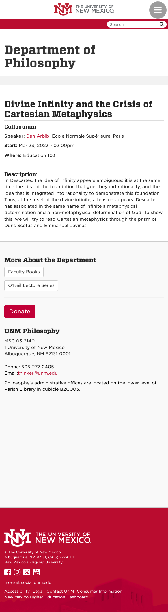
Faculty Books (24, 271)
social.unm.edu (36, 582)
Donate (19, 311)
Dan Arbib (37, 136)
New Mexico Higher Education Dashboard (46, 597)
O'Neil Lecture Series (31, 285)
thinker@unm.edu (38, 373)
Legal (38, 591)
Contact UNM (60, 591)
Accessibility (17, 591)
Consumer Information (99, 591)
